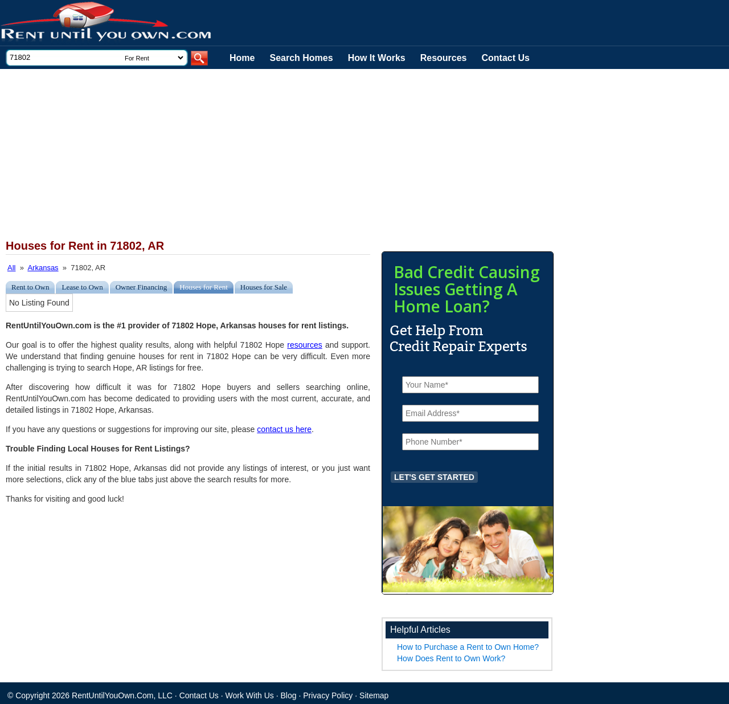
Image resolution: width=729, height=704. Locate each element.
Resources (443, 58)
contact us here (284, 429)
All (11, 267)
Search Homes (301, 58)
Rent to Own (30, 287)
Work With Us (250, 695)
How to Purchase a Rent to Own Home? (468, 647)
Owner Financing (141, 287)
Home (242, 58)
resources (304, 344)
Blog (289, 695)
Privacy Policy (328, 695)
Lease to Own (82, 287)
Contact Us (506, 58)
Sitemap (373, 695)
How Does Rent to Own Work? (451, 658)
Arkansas (42, 267)
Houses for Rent (203, 287)
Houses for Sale (263, 287)
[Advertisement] (279, 154)
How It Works (377, 58)
